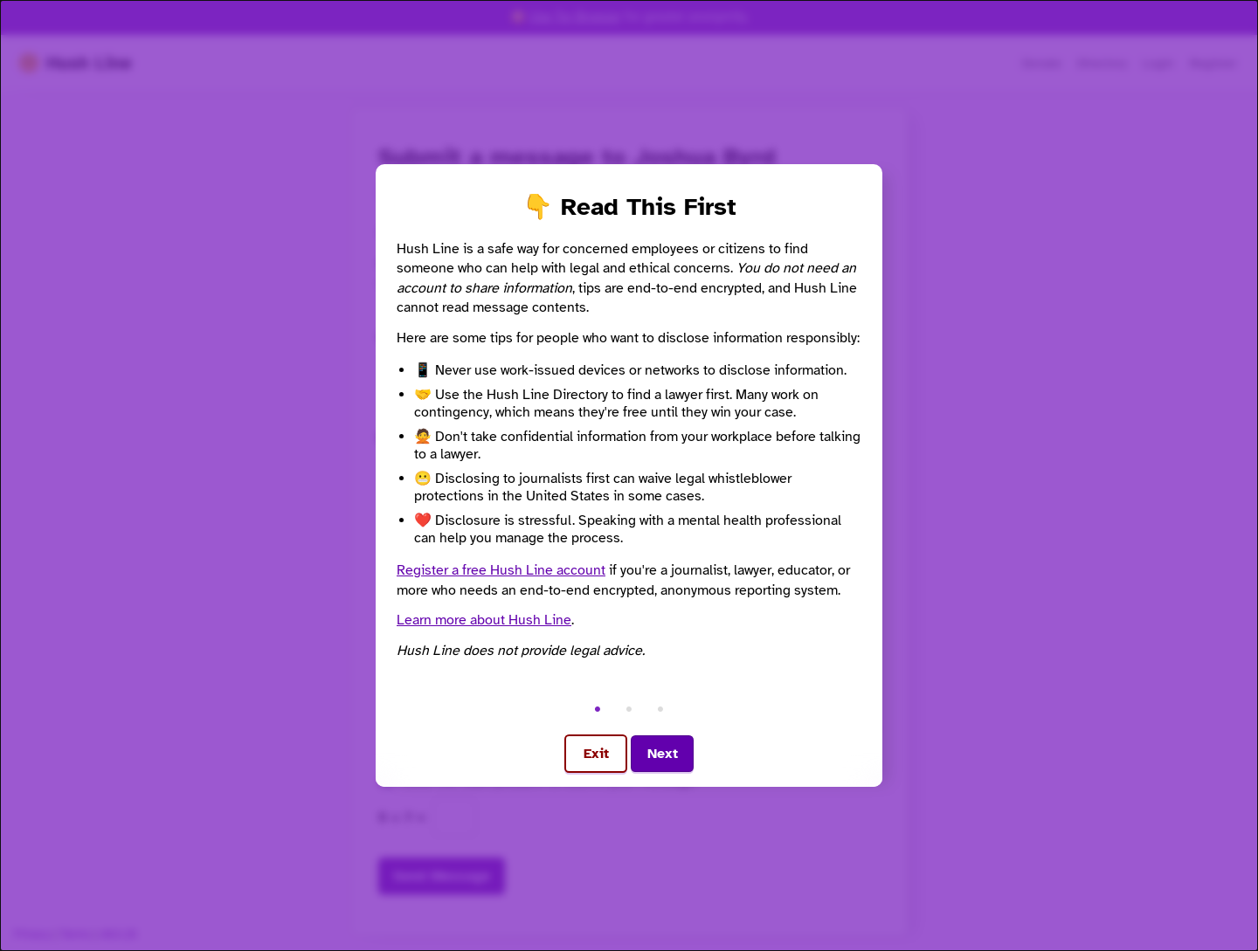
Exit (596, 753)
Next (662, 753)
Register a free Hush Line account (501, 570)
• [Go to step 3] (660, 708)
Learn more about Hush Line (484, 620)
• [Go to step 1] (597, 708)
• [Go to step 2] (629, 708)
